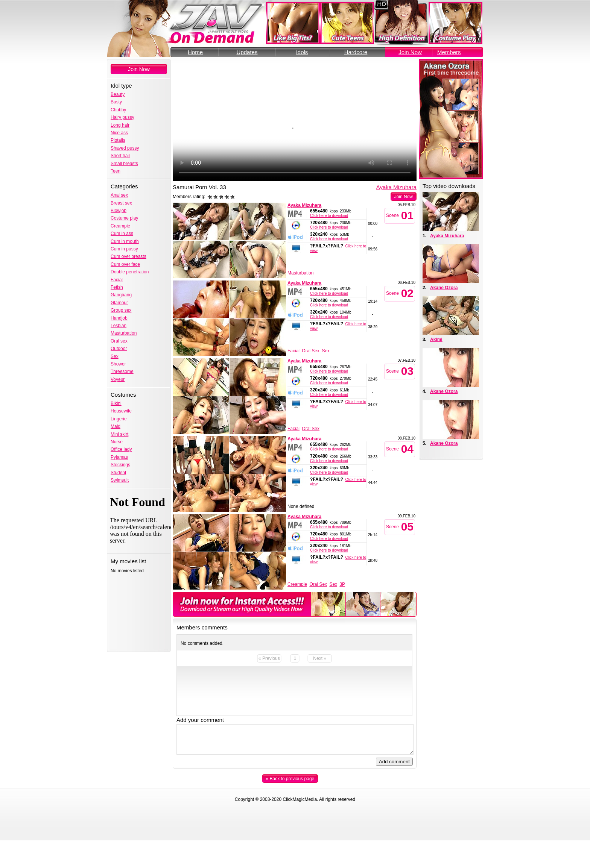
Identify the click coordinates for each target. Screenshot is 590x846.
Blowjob (118, 210)
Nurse (117, 441)
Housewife (121, 411)
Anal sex (119, 195)
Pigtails (118, 140)
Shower (118, 364)
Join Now (410, 52)
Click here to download (329, 216)
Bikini (116, 403)
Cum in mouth (125, 241)
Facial (117, 279)
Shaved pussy (125, 148)
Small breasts (124, 163)
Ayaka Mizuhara (396, 187)
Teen (115, 171)
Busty (116, 102)
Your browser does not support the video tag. (295, 120)
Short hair (120, 155)
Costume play (124, 218)
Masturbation (124, 333)
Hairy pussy (122, 117)
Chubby (118, 109)
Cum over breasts (128, 256)
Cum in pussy (124, 249)
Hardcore (356, 52)
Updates (247, 52)
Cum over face (125, 264)
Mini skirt (119, 434)
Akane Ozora (444, 287)
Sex (115, 356)
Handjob (119, 318)
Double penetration (130, 271)
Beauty (118, 94)
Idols (302, 52)
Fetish (117, 287)
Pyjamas (119, 457)
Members (449, 52)
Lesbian (118, 325)
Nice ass (119, 132)
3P (342, 584)
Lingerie (119, 418)
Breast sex (121, 203)
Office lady (121, 449)
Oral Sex (310, 350)
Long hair (120, 125)
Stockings (120, 464)
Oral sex (119, 341)
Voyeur (118, 379)
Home (195, 52)
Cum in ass (122, 233)
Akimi (436, 339)
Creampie (120, 226)
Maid (115, 426)
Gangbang (121, 294)
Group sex (121, 310)
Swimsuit (120, 480)
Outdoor (119, 348)
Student (118, 472)
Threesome (122, 371)
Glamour (119, 302)
